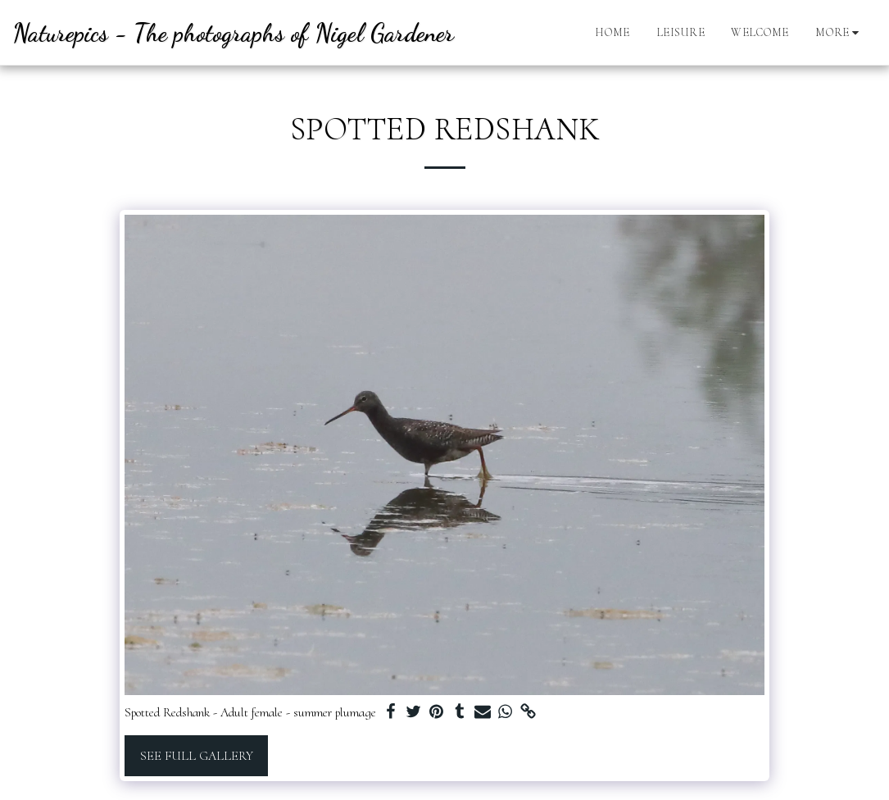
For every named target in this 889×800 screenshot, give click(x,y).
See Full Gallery (196, 756)
